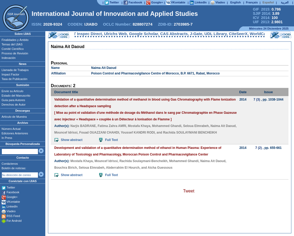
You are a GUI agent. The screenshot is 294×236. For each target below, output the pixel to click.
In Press (7, 137)
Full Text (108, 140)
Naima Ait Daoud (223, 126)
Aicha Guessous (160, 167)
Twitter (11, 187)
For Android (14, 220)
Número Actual (11, 128)
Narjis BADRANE (83, 126)
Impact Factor (10, 74)
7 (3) (256, 99)
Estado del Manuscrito (16, 95)
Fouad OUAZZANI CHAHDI (99, 132)
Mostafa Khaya (139, 126)
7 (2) (258, 148)
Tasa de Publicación (14, 79)
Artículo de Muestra (14, 116)
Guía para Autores (13, 100)
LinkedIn (12, 206)
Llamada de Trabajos (15, 70)
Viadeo (11, 211)
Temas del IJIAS (12, 44)
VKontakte (13, 201)
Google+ (12, 197)
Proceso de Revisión (15, 53)
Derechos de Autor (14, 104)
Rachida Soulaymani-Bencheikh (143, 161)
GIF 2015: (267, 9)
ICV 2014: (265, 18)
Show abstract (68, 140)
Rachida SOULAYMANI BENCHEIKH (190, 132)
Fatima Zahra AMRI (112, 126)
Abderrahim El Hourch (122, 167)
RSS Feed (13, 216)
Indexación (9, 57)
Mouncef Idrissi (65, 132)
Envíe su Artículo (12, 91)
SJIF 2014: (266, 13)
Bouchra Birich (65, 167)
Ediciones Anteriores (15, 133)
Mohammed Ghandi (166, 126)
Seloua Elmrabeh (196, 126)
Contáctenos (10, 163)
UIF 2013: (268, 22)
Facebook (13, 192)
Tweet (188, 191)
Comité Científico (13, 48)
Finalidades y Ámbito (15, 39)
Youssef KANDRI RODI (138, 132)
